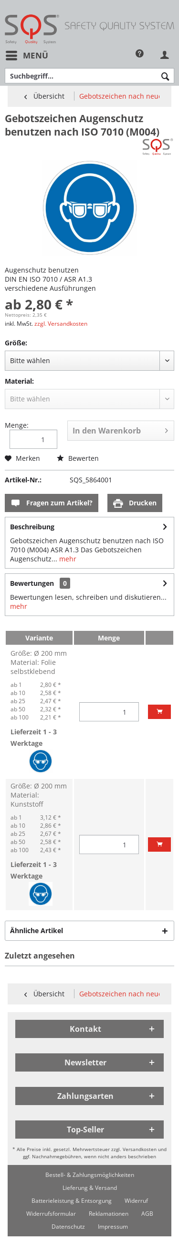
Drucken (135, 503)
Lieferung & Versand (90, 1188)
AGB (147, 1214)
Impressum (113, 1226)
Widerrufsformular (51, 1214)
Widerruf (136, 1201)
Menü (27, 54)
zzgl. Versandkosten (60, 324)
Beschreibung (32, 526)
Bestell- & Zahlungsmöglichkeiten (89, 1175)
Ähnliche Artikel (36, 930)
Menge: (17, 425)
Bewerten (78, 458)
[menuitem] (26, 55)
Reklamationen (108, 1214)
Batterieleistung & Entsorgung (72, 1201)
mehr (66, 558)
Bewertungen (32, 583)
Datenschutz (68, 1226)
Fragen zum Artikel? (52, 503)
